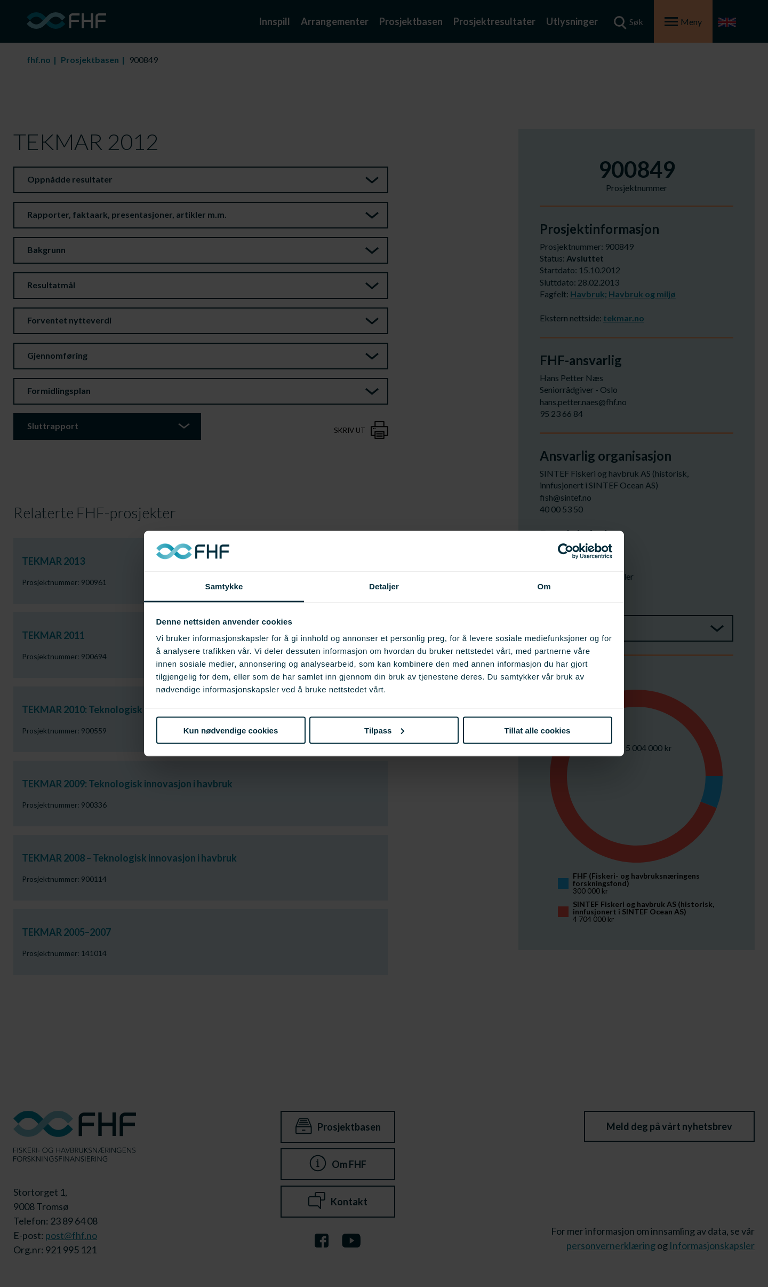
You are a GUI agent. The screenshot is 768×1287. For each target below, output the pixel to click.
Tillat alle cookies (538, 730)
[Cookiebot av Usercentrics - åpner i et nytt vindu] (565, 551)
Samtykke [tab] (224, 586)
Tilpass (384, 730)
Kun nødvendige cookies (230, 730)
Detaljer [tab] (384, 586)
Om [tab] (543, 586)
